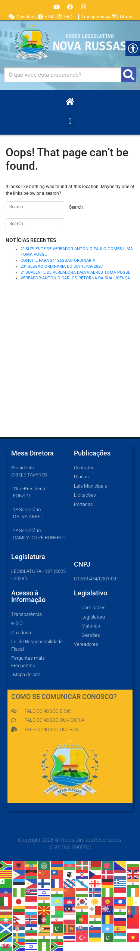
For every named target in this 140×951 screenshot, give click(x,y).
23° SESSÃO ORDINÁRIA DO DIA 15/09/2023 (62, 266)
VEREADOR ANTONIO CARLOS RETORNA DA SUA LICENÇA (75, 278)
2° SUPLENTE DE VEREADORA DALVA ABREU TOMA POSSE (75, 272)
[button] (70, 121)
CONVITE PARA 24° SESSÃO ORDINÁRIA (58, 260)
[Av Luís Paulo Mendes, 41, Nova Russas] (70, 381)
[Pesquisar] (128, 74)
